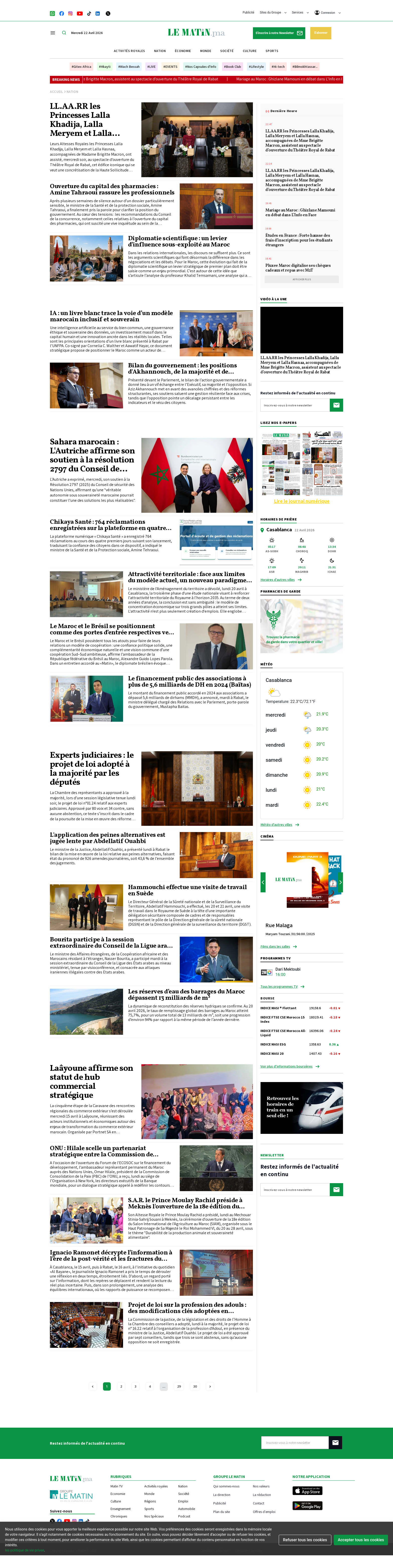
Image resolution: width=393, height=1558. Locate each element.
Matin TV (117, 1486)
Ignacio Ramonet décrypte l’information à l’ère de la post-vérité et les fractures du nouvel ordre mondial (111, 1256)
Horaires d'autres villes (277, 579)
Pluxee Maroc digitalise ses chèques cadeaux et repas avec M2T (298, 268)
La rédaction (262, 1494)
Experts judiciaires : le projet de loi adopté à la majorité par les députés (92, 769)
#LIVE (151, 66)
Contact (258, 1503)
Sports (272, 51)
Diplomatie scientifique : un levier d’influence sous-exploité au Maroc (179, 241)
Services (300, 12)
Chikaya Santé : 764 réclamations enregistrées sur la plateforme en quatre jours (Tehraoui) (108, 525)
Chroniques (119, 1516)
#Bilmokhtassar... (305, 66)
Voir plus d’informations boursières (286, 1066)
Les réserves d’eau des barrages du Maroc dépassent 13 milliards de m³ (186, 995)
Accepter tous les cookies (361, 1539)
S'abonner (320, 33)
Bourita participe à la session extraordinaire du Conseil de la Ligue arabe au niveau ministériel (112, 943)
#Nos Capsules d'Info (200, 66)
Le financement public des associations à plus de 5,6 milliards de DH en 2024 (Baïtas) (189, 682)
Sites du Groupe (273, 12)
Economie (118, 1493)
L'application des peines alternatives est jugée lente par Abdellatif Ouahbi (107, 838)
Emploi (183, 1501)
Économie (183, 51)
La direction (221, 1494)
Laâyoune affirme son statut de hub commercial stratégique (91, 1082)
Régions (150, 1501)
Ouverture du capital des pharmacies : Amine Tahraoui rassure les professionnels (112, 189)
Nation (160, 51)
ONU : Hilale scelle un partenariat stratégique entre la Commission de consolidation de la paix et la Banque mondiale (103, 1151)
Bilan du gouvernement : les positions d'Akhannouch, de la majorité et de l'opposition (182, 369)
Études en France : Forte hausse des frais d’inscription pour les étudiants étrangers (299, 240)
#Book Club (232, 66)
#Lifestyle (256, 66)
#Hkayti (105, 66)
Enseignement (121, 1508)
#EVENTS (170, 66)
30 (195, 1386)
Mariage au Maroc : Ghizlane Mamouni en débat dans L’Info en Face (326, 79)
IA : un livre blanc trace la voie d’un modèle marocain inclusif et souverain (111, 316)
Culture (250, 51)
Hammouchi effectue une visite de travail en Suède (187, 890)
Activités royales (129, 51)
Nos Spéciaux (154, 1516)
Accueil (56, 92)
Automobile (186, 1508)
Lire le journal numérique (302, 501)
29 (179, 1386)
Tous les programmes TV (279, 986)
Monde (205, 51)
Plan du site (221, 1511)
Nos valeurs (261, 1486)
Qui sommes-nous (226, 1486)
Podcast (184, 1516)
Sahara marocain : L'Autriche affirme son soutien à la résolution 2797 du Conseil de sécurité (92, 456)
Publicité (248, 12)
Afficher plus (302, 279)
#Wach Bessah (129, 66)
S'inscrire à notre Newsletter (279, 33)
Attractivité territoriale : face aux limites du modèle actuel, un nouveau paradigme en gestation (187, 577)
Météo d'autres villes (276, 824)
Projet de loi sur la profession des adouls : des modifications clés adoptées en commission (187, 1308)
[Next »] (210, 1386)
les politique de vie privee (24, 1550)
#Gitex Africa (81, 66)
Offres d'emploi (264, 1511)
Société (227, 51)
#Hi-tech (278, 66)
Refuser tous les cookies (305, 1539)
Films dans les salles (275, 946)
